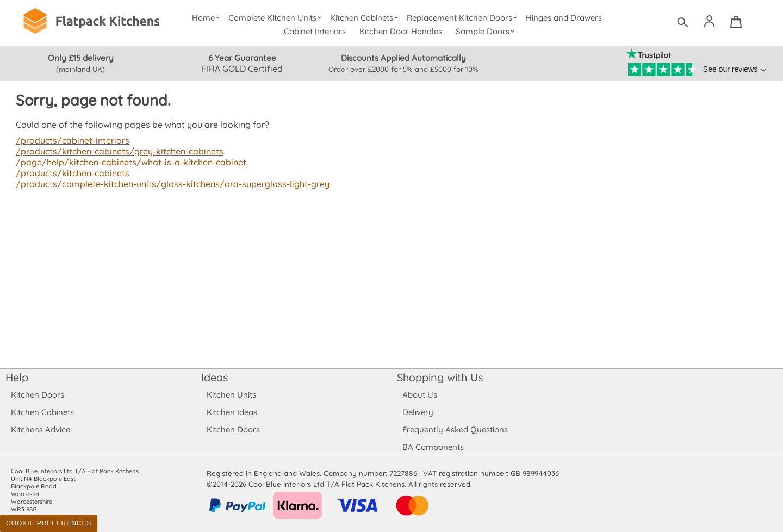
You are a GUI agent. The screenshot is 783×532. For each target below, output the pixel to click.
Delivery (417, 412)
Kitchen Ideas (232, 412)
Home (207, 18)
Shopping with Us (440, 377)
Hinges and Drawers (564, 18)
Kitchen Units (231, 394)
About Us (419, 394)
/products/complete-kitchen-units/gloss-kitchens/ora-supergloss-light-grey (169, 183)
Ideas (214, 377)
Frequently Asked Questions (454, 429)
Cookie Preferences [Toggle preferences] (48, 523)
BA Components (433, 447)
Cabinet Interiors (315, 31)
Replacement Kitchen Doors (463, 18)
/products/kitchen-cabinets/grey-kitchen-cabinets (118, 151)
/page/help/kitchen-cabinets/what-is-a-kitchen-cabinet (128, 162)
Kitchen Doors (37, 394)
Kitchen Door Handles (401, 31)
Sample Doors (486, 31)
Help (16, 377)
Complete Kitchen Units (276, 18)
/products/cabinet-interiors (71, 140)
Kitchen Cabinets (365, 18)
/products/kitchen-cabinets (71, 173)
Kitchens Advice (40, 429)
